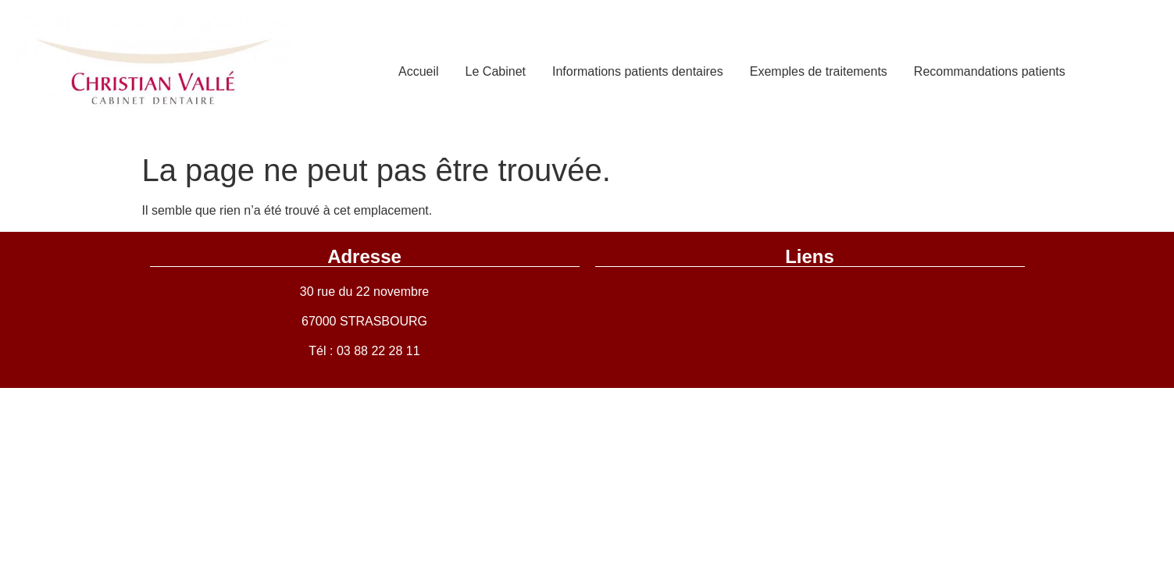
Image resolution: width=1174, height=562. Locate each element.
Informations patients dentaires (637, 71)
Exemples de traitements (818, 71)
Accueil (418, 71)
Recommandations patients (989, 71)
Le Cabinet (496, 71)
